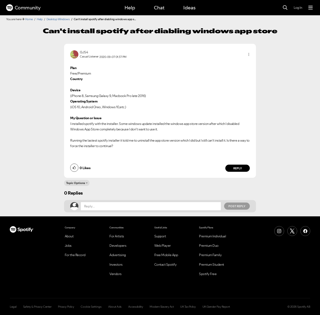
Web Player (162, 245)
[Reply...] (151, 206)
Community (23, 7)
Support (160, 236)
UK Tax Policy (188, 306)
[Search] (285, 7)
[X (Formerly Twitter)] (292, 231)
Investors (116, 264)
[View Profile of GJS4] (84, 52)
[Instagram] (279, 231)
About (69, 236)
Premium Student (211, 264)
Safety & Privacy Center (37, 306)
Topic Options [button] (75, 183)
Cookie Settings (91, 306)
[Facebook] (305, 231)
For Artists (116, 236)
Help (129, 7)
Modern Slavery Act (162, 306)
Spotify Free (208, 274)
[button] (249, 54)
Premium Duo (209, 245)
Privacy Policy (66, 306)
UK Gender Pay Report (216, 306)
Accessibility (135, 306)
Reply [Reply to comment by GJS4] (237, 168)
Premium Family (210, 255)
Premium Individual (212, 236)
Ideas (189, 7)
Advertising (117, 255)
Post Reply (237, 206)
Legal (13, 306)
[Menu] (310, 8)
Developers (117, 245)
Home (29, 19)
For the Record (75, 255)
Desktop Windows (58, 19)
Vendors (115, 274)
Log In (298, 7)
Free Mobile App (166, 255)
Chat (159, 7)
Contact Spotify (165, 264)
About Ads (115, 306)
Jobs (68, 245)
